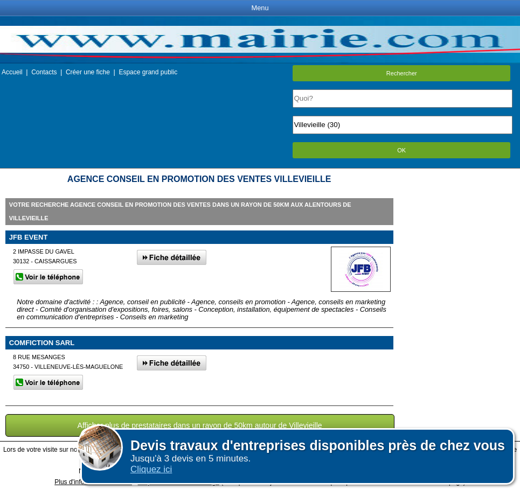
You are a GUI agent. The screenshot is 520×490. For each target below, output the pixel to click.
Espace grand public (148, 72)
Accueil (12, 72)
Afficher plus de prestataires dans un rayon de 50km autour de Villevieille (200, 425)
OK (401, 150)
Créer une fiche (88, 72)
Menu (259, 8)
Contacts (44, 72)
